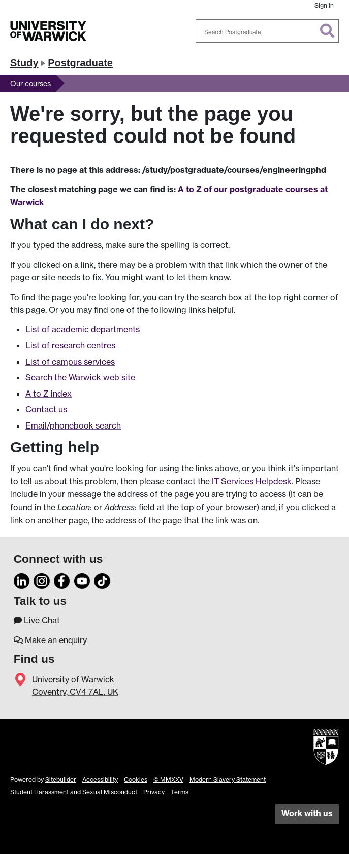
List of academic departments (82, 329)
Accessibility (100, 780)
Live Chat (37, 620)
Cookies (135, 780)
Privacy (154, 792)
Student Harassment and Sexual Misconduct (73, 792)
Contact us (46, 409)
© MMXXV (168, 780)
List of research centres (70, 345)
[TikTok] (102, 580)
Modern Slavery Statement (227, 780)
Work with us (307, 813)
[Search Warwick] (267, 31)
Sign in (324, 5)
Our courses (30, 83)
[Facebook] (62, 580)
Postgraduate (80, 62)
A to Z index (48, 393)
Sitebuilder (60, 780)
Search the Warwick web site (80, 377)
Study (24, 62)
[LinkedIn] (22, 580)
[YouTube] (82, 580)
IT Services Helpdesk (252, 481)
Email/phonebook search (73, 425)
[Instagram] (42, 580)
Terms (179, 792)
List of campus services (70, 362)
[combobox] (267, 31)
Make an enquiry (56, 640)
